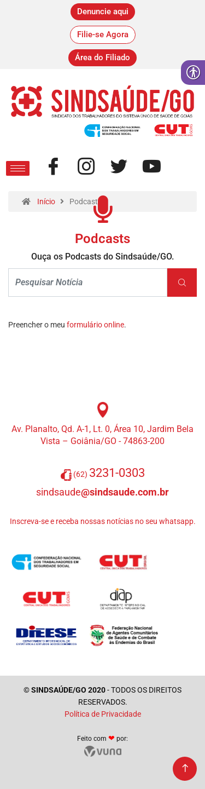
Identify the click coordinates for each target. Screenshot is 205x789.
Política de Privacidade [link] (103, 714)
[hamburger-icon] (17, 168)
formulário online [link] (95, 324)
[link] (103, 11)
